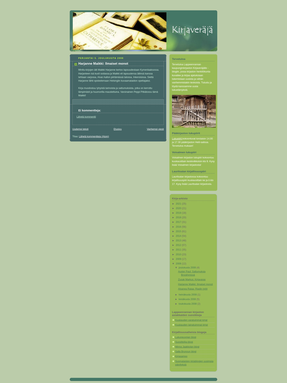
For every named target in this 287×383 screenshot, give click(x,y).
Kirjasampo (181, 356)
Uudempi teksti (80, 129)
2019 (179, 212)
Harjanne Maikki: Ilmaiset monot (195, 284)
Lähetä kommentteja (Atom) (94, 136)
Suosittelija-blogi (184, 342)
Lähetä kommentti (86, 116)
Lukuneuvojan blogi (185, 337)
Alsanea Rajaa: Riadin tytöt (192, 288)
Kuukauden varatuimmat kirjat (191, 320)
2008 (179, 263)
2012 (179, 245)
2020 (179, 208)
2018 (179, 217)
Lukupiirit (177, 138)
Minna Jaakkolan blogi (187, 346)
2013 (179, 240)
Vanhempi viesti (155, 129)
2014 (179, 236)
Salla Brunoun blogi (185, 351)
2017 (179, 222)
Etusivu (118, 129)
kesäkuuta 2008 (188, 299)
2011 (179, 249)
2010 (179, 254)
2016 (179, 226)
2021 (179, 203)
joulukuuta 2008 (188, 267)
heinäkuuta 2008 (188, 294)
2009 (179, 259)
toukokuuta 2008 (188, 303)
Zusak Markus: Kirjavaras (192, 279)
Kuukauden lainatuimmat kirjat (191, 325)
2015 (179, 231)
